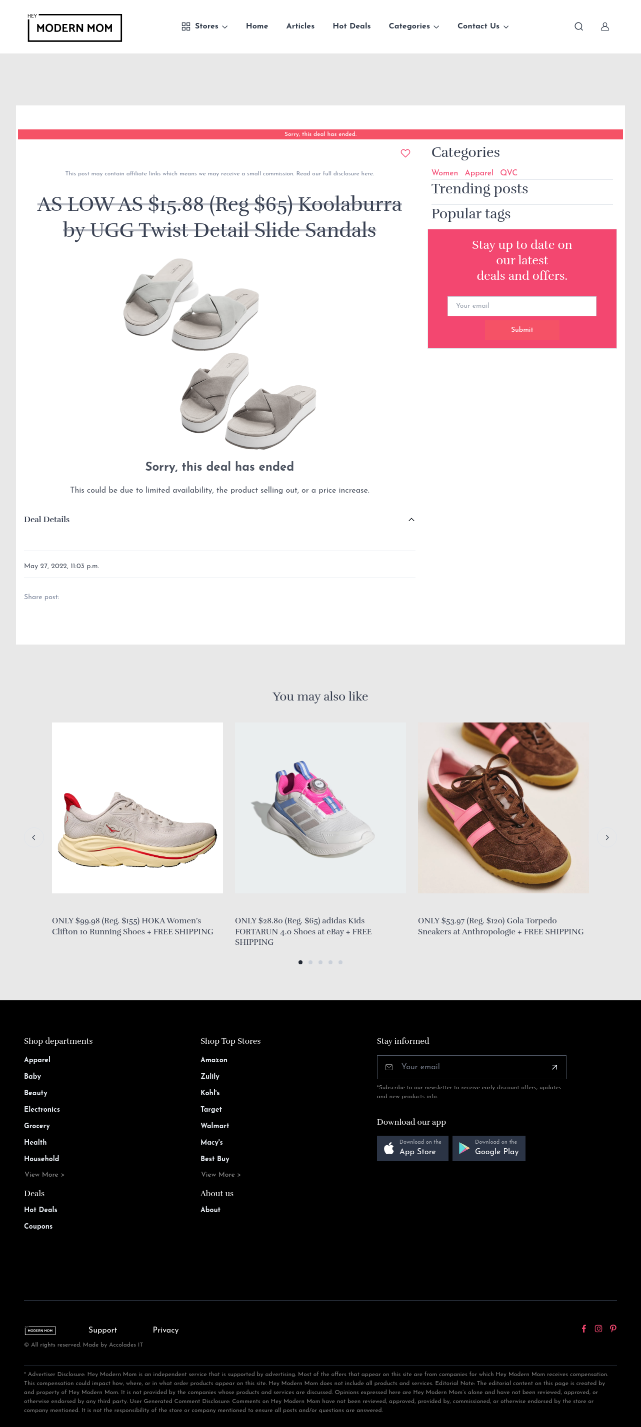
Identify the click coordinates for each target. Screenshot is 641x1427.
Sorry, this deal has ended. (320, 134)
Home (257, 26)
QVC (509, 173)
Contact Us (479, 26)
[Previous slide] (34, 837)
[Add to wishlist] (406, 153)
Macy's (211, 1143)
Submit (522, 330)
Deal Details (47, 520)
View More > (44, 1175)
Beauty (36, 1093)
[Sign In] (605, 26)
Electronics (42, 1110)
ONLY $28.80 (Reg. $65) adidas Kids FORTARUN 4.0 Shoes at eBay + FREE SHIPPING (303, 931)
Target (211, 1110)
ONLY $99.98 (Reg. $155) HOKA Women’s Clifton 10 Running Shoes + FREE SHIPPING (133, 926)
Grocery (37, 1126)
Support (103, 1331)
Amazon (214, 1060)
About (210, 1210)
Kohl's (210, 1093)
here (366, 174)
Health (35, 1143)
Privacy (166, 1331)
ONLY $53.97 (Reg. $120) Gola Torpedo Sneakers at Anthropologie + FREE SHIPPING (501, 926)
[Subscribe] (554, 1067)
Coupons (38, 1227)
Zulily (210, 1077)
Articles (300, 26)
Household (42, 1159)
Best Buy (215, 1159)
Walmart (215, 1126)
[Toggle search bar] (579, 26)
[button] (300, 962)
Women (445, 173)
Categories (409, 26)
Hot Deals (351, 26)
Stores (199, 26)
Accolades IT (126, 1345)
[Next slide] (607, 837)
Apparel (479, 173)
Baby (32, 1077)
